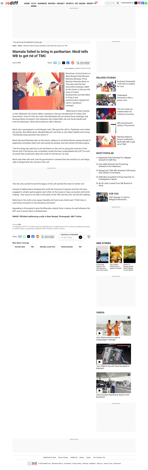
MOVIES (51, 3)
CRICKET (61, 3)
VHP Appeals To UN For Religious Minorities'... (119, 198)
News (20, 46)
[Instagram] (139, 3)
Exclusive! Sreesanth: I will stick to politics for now (126, 83)
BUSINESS (42, 3)
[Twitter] (136, 3)
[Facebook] (143, 3)
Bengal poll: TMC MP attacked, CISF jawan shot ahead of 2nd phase (117, 171)
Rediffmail (73, 457)
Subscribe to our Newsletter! (69, 234)
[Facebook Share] (68, 63)
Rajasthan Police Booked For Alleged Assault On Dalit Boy (115, 159)
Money (82, 457)
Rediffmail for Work (49, 457)
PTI (19, 63)
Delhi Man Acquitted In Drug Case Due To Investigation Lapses (116, 178)
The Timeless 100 (99, 457)
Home (14, 46)
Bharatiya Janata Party (47, 247)
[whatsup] (146, 3)
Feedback (92, 463)
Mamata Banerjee (67, 247)
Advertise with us (57, 463)
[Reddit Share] (72, 63)
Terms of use (108, 463)
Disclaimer (67, 463)
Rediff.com (47, 463)
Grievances (117, 463)
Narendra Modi (20, 247)
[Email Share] (54, 63)
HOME (27, 3)
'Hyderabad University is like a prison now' (125, 97)
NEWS (33, 3)
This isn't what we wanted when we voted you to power (125, 111)
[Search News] (117, 3)
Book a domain (63, 457)
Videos (88, 457)
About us (100, 463)
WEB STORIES (103, 243)
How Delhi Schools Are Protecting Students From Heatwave (113, 165)
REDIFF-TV (91, 3)
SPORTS (70, 3)
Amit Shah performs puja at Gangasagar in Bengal (108, 338)
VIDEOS (100, 312)
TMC (32, 247)
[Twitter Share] (63, 63)
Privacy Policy (76, 463)
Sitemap (85, 463)
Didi (80, 247)
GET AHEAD (80, 3)
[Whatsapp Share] (59, 63)
